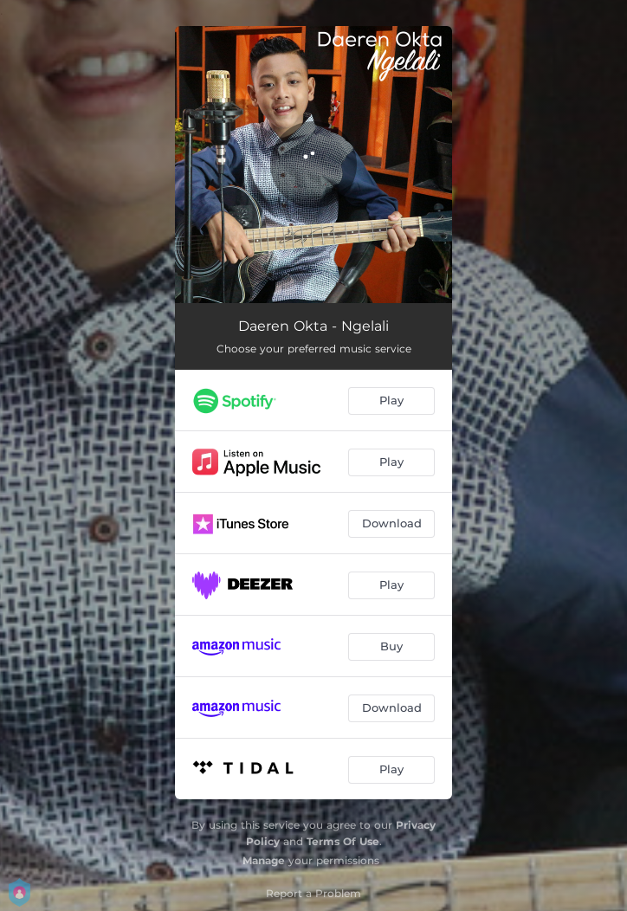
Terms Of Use (343, 841)
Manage (263, 860)
